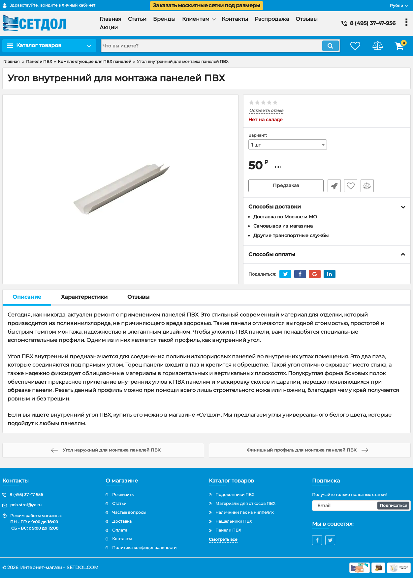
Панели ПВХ (228, 530)
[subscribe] (361, 505)
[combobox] (287, 144)
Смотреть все (223, 539)
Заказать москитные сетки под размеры (206, 5)
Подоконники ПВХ (234, 494)
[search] (219, 45)
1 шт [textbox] (256, 145)
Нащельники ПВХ (233, 521)
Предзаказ (286, 186)
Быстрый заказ (333, 185)
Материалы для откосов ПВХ (245, 503)
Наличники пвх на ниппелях (244, 512)
